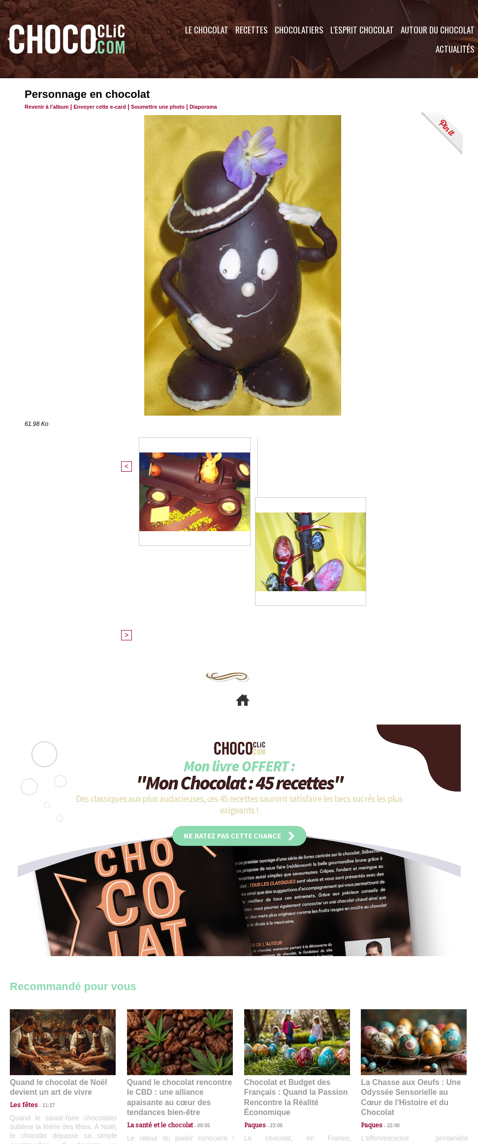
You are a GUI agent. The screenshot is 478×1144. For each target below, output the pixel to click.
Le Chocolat (206, 30)
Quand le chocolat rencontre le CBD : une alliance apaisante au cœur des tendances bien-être (179, 923)
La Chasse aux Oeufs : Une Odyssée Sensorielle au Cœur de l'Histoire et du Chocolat (409, 923)
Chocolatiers (299, 30)
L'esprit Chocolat (362, 30)
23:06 (272, 955)
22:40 (389, 945)
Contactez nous (39, 1084)
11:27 (42, 936)
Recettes (251, 30)
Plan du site (266, 1084)
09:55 (196, 945)
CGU (141, 1084)
